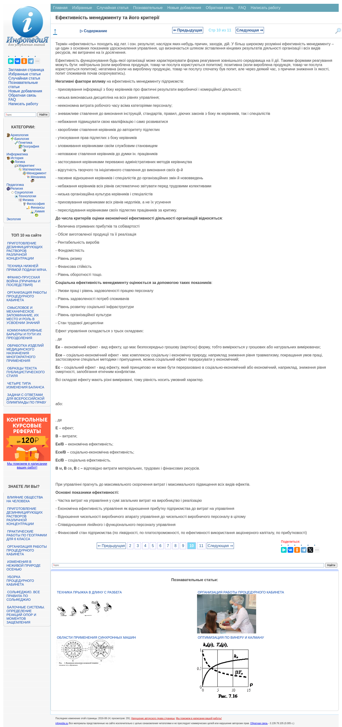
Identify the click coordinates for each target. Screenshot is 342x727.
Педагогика (15, 185)
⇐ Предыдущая (187, 30)
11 (201, 546)
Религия (16, 188)
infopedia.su (61, 723)
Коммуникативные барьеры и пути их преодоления (24, 334)
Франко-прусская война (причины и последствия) (23, 281)
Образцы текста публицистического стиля (25, 372)
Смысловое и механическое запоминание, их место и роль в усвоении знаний (22, 315)
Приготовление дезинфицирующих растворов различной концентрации (24, 250)
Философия (35, 204)
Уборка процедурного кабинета (20, 580)
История (16, 158)
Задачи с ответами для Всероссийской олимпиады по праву (26, 398)
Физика (28, 200)
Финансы (37, 207)
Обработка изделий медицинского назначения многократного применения (25, 353)
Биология (21, 139)
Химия (39, 211)
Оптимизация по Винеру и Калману (231, 637)
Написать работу (23, 104)
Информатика (17, 154)
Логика (19, 162)
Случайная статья (24, 78)
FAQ (12, 100)
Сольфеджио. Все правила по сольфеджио (23, 595)
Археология (19, 135)
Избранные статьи (24, 74)
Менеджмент (36, 173)
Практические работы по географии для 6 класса (26, 535)
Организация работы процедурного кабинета (26, 296)
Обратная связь (22, 95)
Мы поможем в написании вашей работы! (199, 718)
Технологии (27, 196)
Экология (13, 219)
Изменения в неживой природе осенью (23, 565)
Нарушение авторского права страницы (153, 718)
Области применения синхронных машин (96, 637)
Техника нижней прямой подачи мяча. (26, 268)
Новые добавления (25, 91)
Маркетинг (26, 165)
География (30, 146)
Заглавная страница (26, 70)
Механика (38, 177)
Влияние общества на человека (24, 499)
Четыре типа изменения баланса (25, 385)
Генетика (25, 142)
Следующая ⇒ (250, 30)
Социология (23, 192)
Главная (60, 8)
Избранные (82, 8)
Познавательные (148, 8)
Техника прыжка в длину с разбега (89, 592)
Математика (31, 169)
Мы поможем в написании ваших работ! (27, 465)
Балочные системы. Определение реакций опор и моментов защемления (25, 614)
